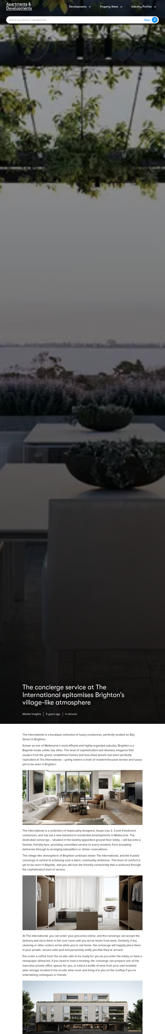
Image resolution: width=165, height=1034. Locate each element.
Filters (147, 19)
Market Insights (31, 714)
